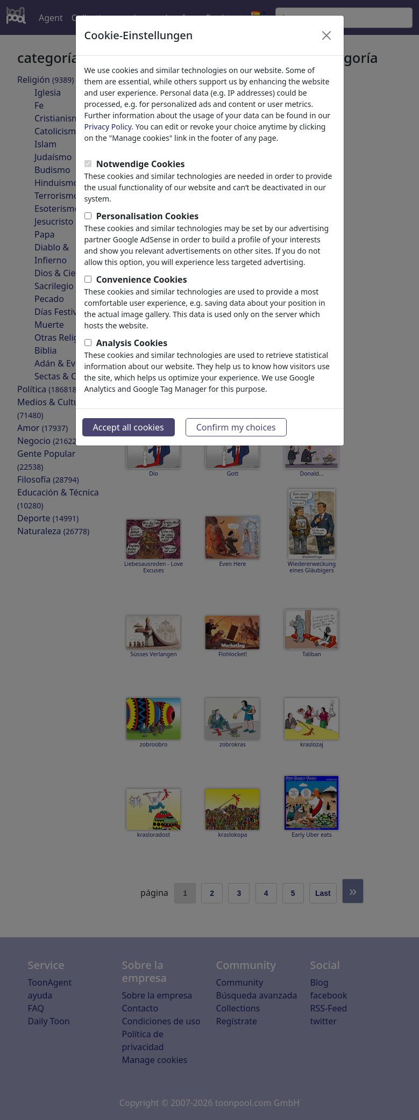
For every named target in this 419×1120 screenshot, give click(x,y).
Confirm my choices (236, 427)
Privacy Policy (108, 126)
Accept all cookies (128, 427)
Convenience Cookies (141, 279)
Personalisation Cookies (147, 216)
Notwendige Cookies (140, 164)
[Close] (326, 35)
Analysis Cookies (132, 343)
